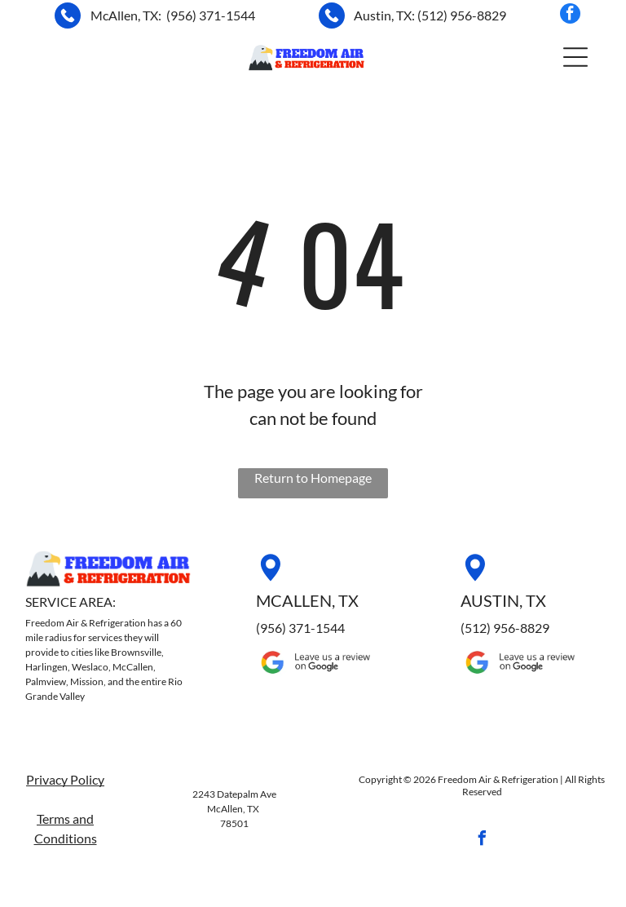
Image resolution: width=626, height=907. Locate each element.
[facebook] (570, 15)
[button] (575, 57)
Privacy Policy (65, 779)
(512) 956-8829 (461, 15)
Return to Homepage (313, 477)
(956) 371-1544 (210, 15)
